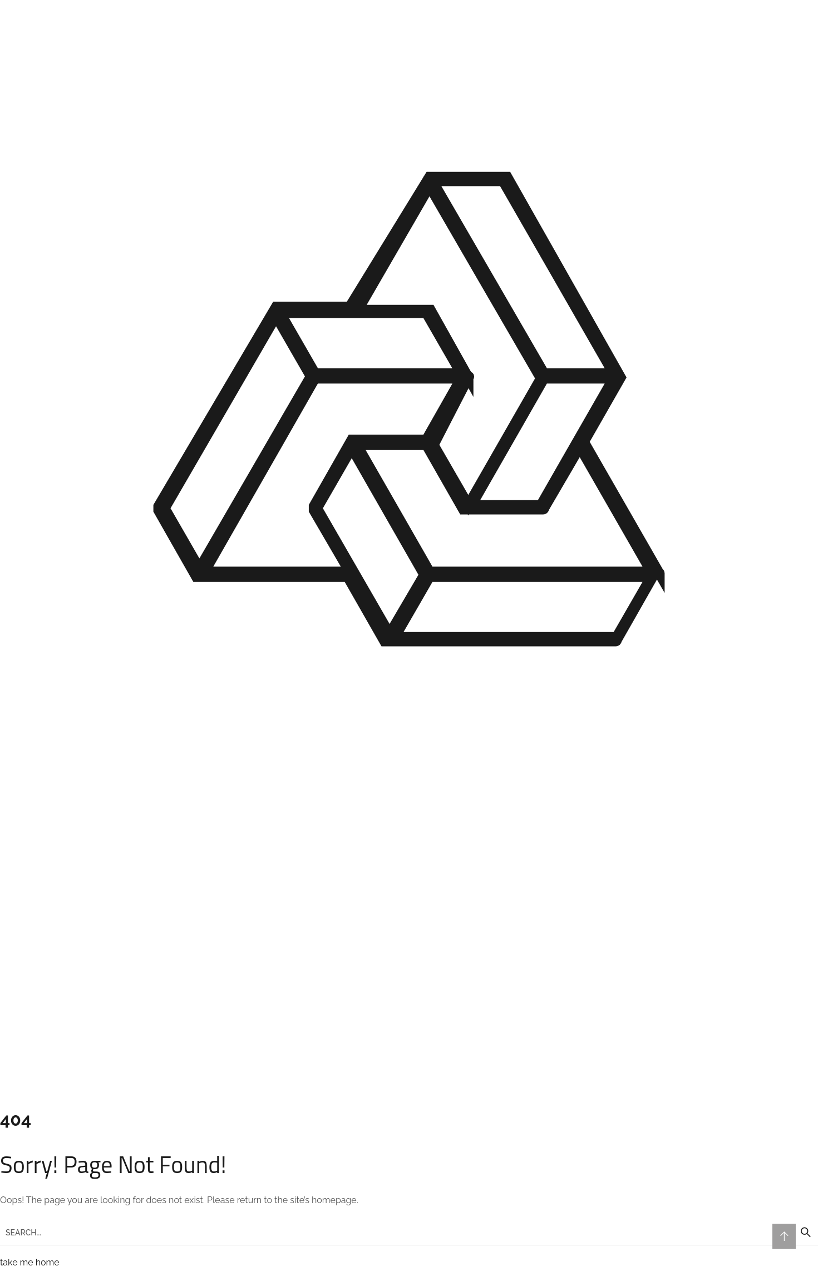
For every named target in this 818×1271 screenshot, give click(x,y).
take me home (30, 1262)
